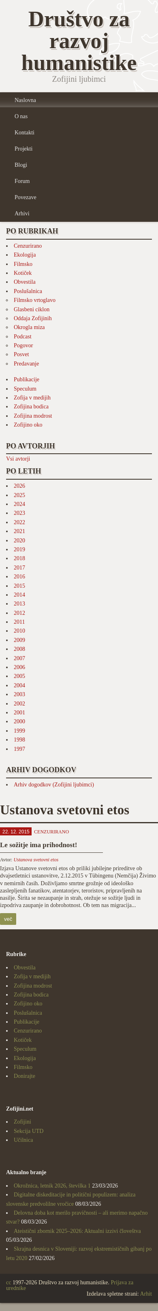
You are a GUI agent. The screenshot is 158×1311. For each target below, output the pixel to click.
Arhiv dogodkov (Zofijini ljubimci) (54, 785)
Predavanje (26, 364)
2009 (19, 640)
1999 (19, 731)
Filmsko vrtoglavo (35, 300)
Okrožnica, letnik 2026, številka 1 (52, 1186)
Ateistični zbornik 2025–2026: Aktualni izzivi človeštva (77, 1231)
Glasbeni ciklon (31, 309)
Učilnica (23, 1140)
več (8, 919)
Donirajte (24, 1076)
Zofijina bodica (31, 407)
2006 (19, 667)
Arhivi (22, 213)
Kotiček (23, 273)
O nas (21, 116)
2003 (19, 694)
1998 (19, 740)
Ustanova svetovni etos (35, 860)
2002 (19, 704)
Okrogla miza (29, 327)
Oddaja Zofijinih (33, 318)
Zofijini (22, 1122)
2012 (19, 613)
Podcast (23, 337)
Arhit (146, 1294)
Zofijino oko (28, 425)
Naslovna (25, 100)
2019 (19, 549)
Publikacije (26, 379)
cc (8, 1282)
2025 (19, 495)
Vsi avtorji (18, 459)
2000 (19, 721)
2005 (19, 676)
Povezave (25, 197)
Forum (22, 181)
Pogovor (23, 345)
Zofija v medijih (32, 398)
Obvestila (25, 282)
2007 (19, 658)
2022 (19, 522)
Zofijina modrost (33, 416)
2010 (19, 631)
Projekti (23, 149)
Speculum (25, 389)
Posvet (21, 354)
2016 (19, 577)
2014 (19, 595)
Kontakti (24, 133)
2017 (19, 568)
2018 (19, 558)
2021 (19, 531)
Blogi (21, 165)
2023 (19, 513)
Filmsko (23, 264)
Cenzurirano (28, 246)
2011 (19, 622)
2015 (19, 586)
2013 (19, 604)
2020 (19, 541)
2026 (19, 486)
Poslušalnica (28, 291)
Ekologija (25, 255)
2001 (19, 713)
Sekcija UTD (28, 1131)
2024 (19, 504)
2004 (19, 685)
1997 (19, 749)
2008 (19, 649)
